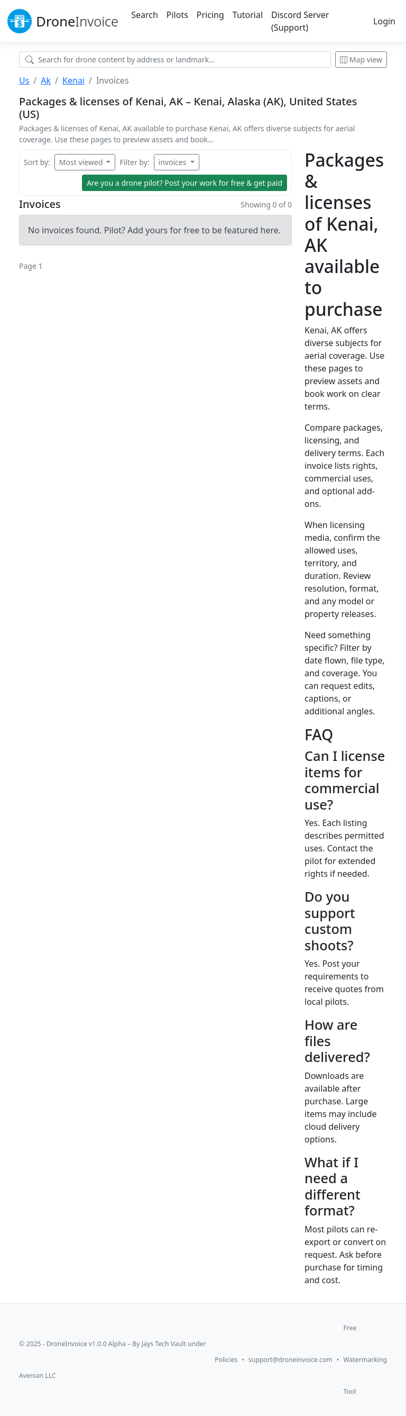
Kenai (73, 80)
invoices (173, 162)
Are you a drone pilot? (184, 183)
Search (144, 15)
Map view (361, 60)
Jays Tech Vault (164, 1343)
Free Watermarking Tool (365, 1359)
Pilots (177, 15)
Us (24, 80)
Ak (46, 80)
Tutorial (248, 15)
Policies (226, 1359)
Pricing (210, 15)
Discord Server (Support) (300, 21)
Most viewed (82, 162)
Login (384, 21)
